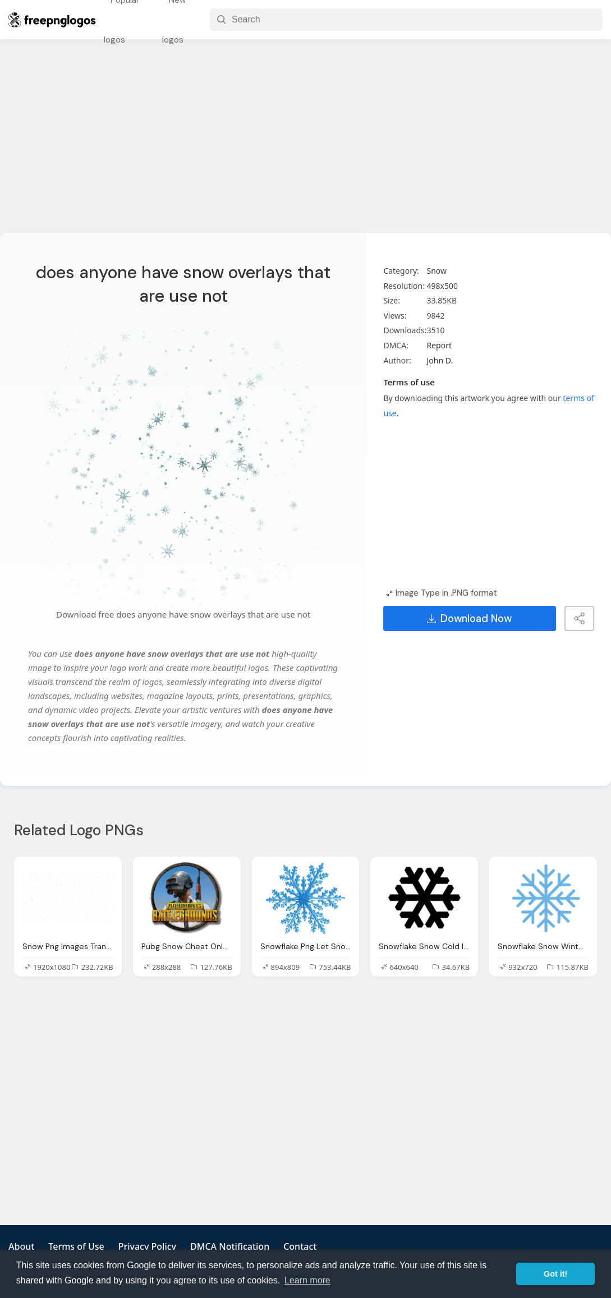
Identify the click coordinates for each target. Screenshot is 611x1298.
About (21, 1246)
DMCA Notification (229, 1246)
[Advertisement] (305, 143)
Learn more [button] (307, 1280)
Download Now (469, 618)
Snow (436, 270)
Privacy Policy (147, 1246)
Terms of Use (76, 1246)
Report (439, 345)
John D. (439, 360)
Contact (299, 1246)
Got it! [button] (555, 1273)
